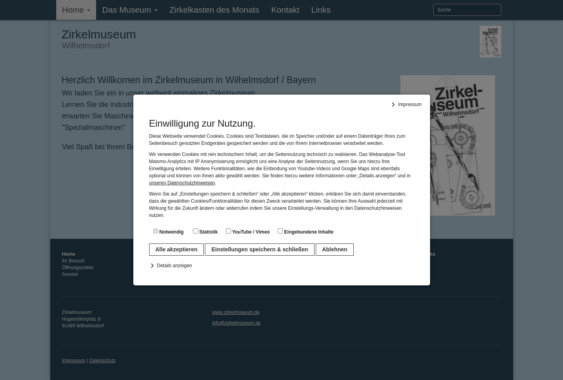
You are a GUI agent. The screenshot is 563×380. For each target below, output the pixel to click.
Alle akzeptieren (176, 249)
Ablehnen (334, 249)
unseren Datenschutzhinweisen (182, 183)
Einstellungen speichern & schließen (259, 249)
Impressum (409, 104)
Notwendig (168, 231)
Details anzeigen (174, 265)
